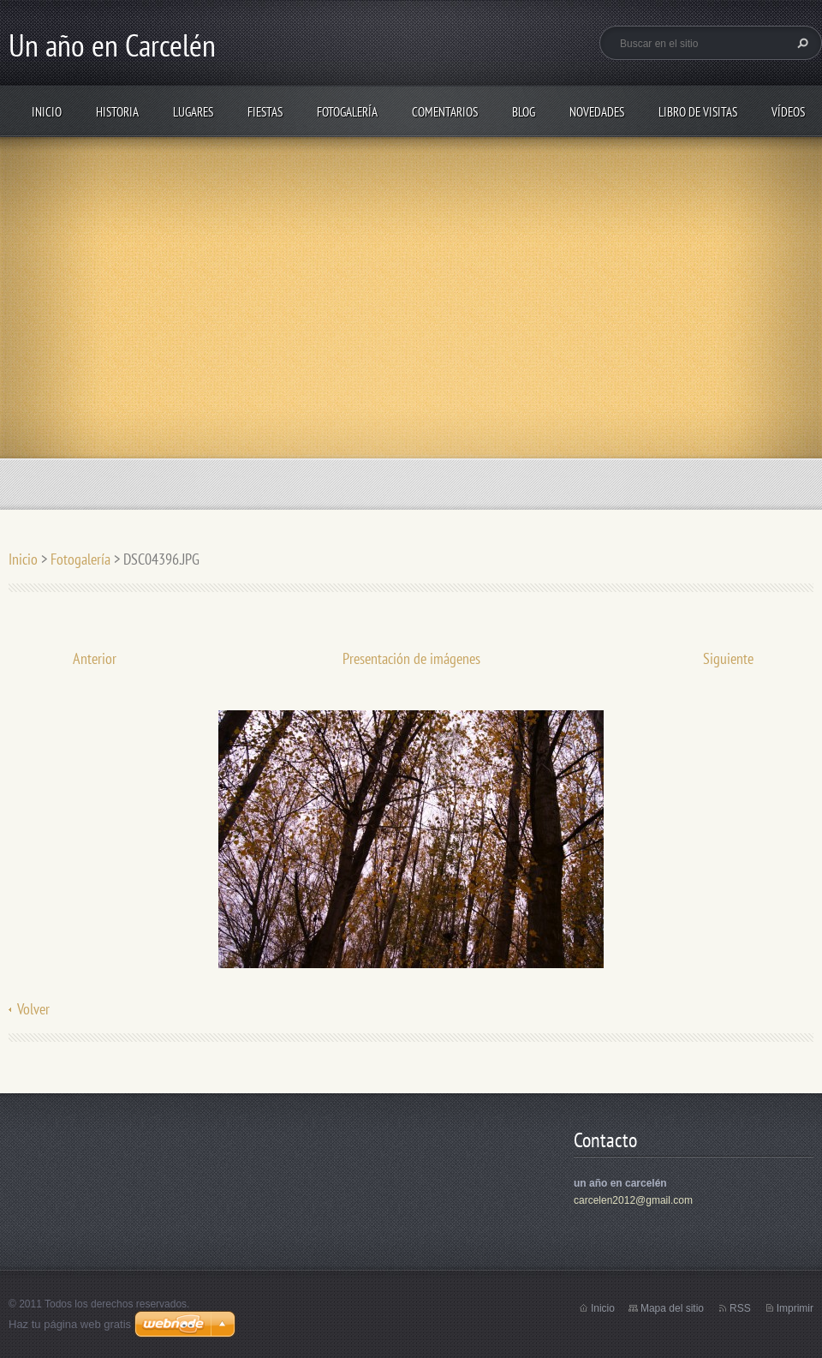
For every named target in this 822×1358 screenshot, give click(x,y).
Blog (523, 112)
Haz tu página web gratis (70, 1324)
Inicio (47, 112)
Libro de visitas (697, 112)
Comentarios (445, 112)
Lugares (193, 112)
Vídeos (788, 112)
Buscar (800, 43)
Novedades (596, 112)
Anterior (94, 658)
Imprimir (795, 1308)
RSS (740, 1308)
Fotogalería (347, 112)
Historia (117, 112)
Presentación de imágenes (411, 658)
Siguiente (728, 658)
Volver (33, 1009)
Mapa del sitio (672, 1308)
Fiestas (265, 112)
